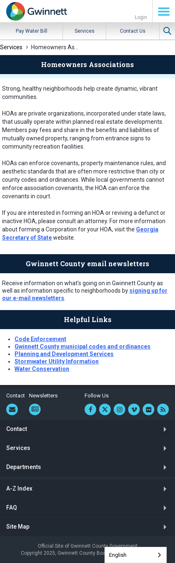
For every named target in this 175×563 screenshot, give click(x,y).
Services (85, 31)
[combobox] (136, 555)
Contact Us (133, 31)
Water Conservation (42, 369)
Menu (164, 11)
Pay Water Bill (31, 31)
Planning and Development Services (64, 354)
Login (141, 17)
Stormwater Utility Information (57, 361)
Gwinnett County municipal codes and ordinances (83, 346)
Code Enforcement (40, 339)
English (117, 555)
